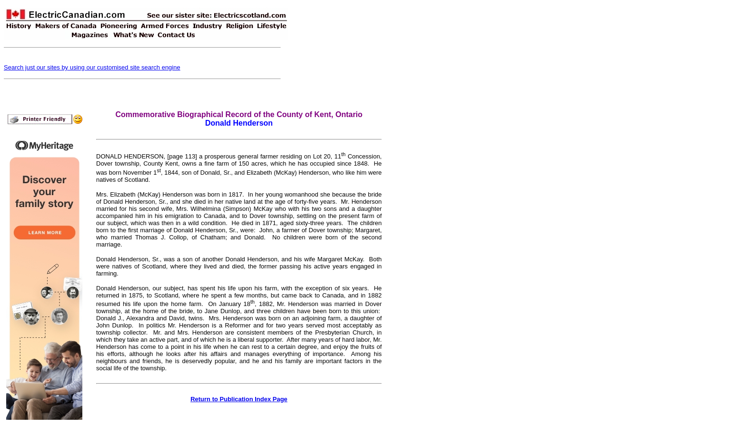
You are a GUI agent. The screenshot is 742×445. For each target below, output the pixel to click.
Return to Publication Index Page (238, 399)
